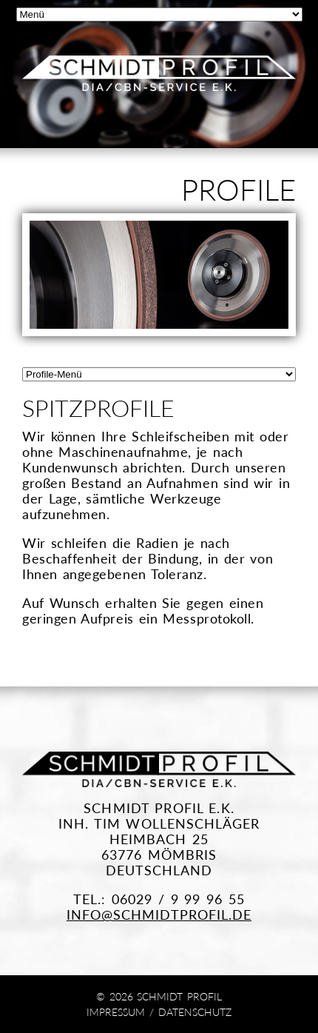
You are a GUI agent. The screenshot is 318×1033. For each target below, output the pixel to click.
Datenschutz (194, 1012)
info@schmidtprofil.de (159, 915)
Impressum (116, 1012)
